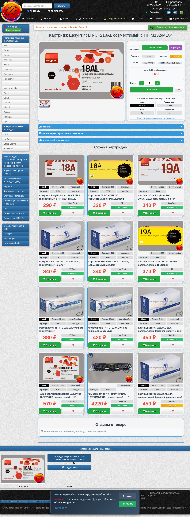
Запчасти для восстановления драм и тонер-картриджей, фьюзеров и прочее (15, 161)
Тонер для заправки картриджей (13, 128)
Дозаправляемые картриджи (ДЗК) (12, 180)
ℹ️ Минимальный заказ (170, 63)
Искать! (61, 6)
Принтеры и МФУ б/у (14, 218)
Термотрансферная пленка (13, 172)
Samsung (8, 74)
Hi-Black (8, 139)
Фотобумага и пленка (14, 191)
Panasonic (9, 79)
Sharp (6, 98)
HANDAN (8, 148)
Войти (64, 18)
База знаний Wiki (12, 243)
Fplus (6, 121)
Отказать (127, 496)
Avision (7, 112)
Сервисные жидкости (14, 213)
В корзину (49, 213)
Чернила (8, 186)
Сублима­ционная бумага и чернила (16, 202)
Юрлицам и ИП (179, 18)
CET (6, 134)
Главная (28, 18)
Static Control (10, 144)
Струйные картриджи (14, 196)
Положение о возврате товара (45, 502)
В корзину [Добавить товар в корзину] (151, 89)
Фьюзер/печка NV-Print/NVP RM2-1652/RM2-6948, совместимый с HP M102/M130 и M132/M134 (108, 397)
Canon (7, 50)
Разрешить (127, 504)
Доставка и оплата (86, 18)
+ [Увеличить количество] (157, 83)
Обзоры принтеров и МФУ (14, 227)
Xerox (6, 64)
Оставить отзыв (155, 48)
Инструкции (9, 238)
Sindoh (7, 107)
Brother (7, 55)
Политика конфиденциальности (15, 502)
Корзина (137, 18)
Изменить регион (13, 30)
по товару (33, 11)
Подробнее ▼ (60, 508)
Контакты (46, 18)
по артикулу (55, 11)
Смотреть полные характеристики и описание (156, 118)
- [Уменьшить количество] (141, 83)
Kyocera (7, 60)
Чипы (6, 208)
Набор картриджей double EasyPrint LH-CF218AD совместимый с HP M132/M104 (60, 397)
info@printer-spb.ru (114, 18)
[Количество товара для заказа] (149, 83)
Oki (5, 83)
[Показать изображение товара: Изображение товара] (44, 103)
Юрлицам (175, 48)
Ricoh (6, 93)
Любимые (156, 18)
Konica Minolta (11, 88)
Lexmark (8, 69)
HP (5, 45)
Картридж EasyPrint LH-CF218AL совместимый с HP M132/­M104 (70, 458)
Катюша (8, 117)
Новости (8, 234)
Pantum (7, 102)
